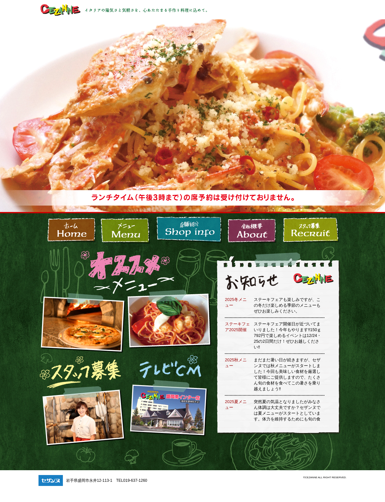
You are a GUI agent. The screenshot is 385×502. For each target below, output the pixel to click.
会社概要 (252, 229)
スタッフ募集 (313, 229)
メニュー (125, 229)
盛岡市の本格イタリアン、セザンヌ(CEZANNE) (68, 229)
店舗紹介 (189, 229)
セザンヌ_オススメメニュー (82, 319)
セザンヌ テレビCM (169, 413)
